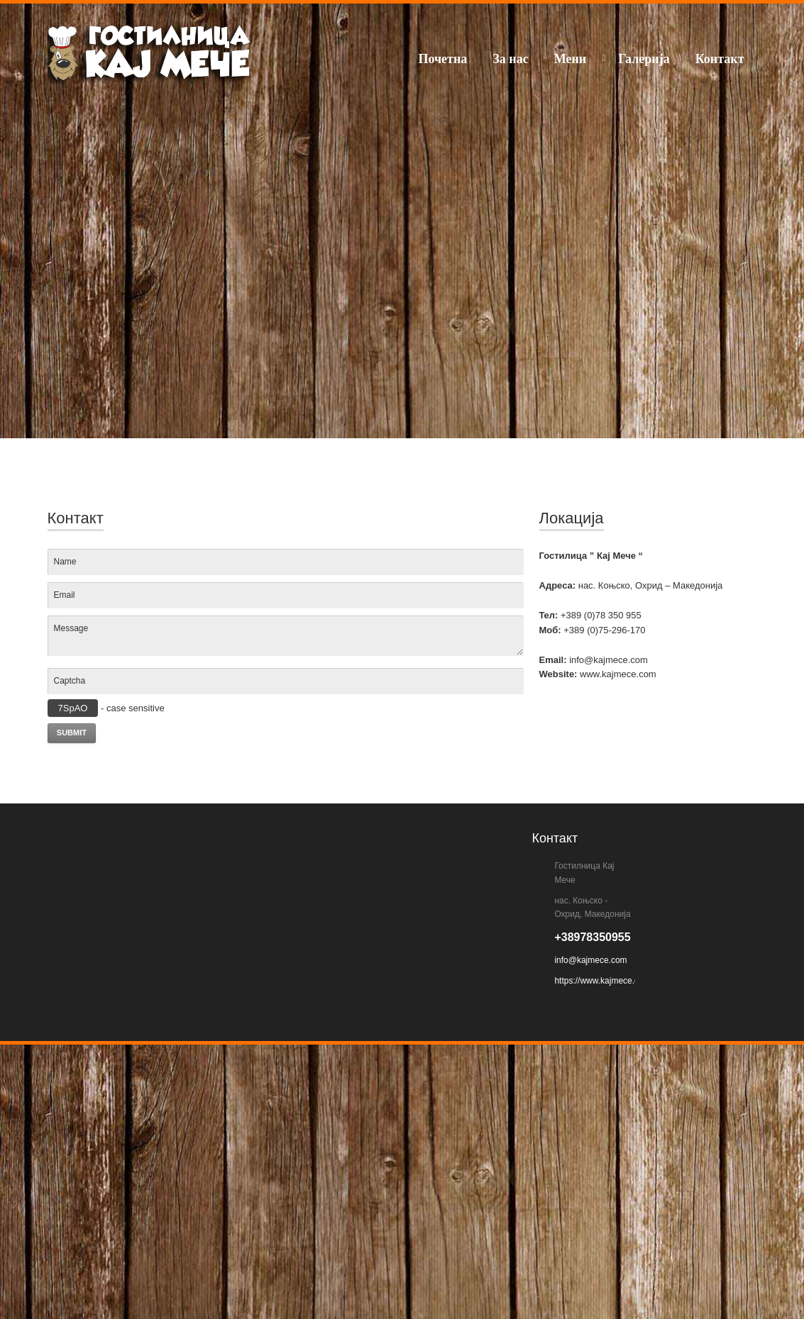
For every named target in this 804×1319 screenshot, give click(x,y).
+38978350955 (592, 937)
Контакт (719, 59)
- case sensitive (106, 708)
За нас (510, 59)
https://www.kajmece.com (602, 981)
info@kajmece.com (590, 960)
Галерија (644, 59)
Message (286, 635)
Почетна (442, 59)
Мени (570, 59)
